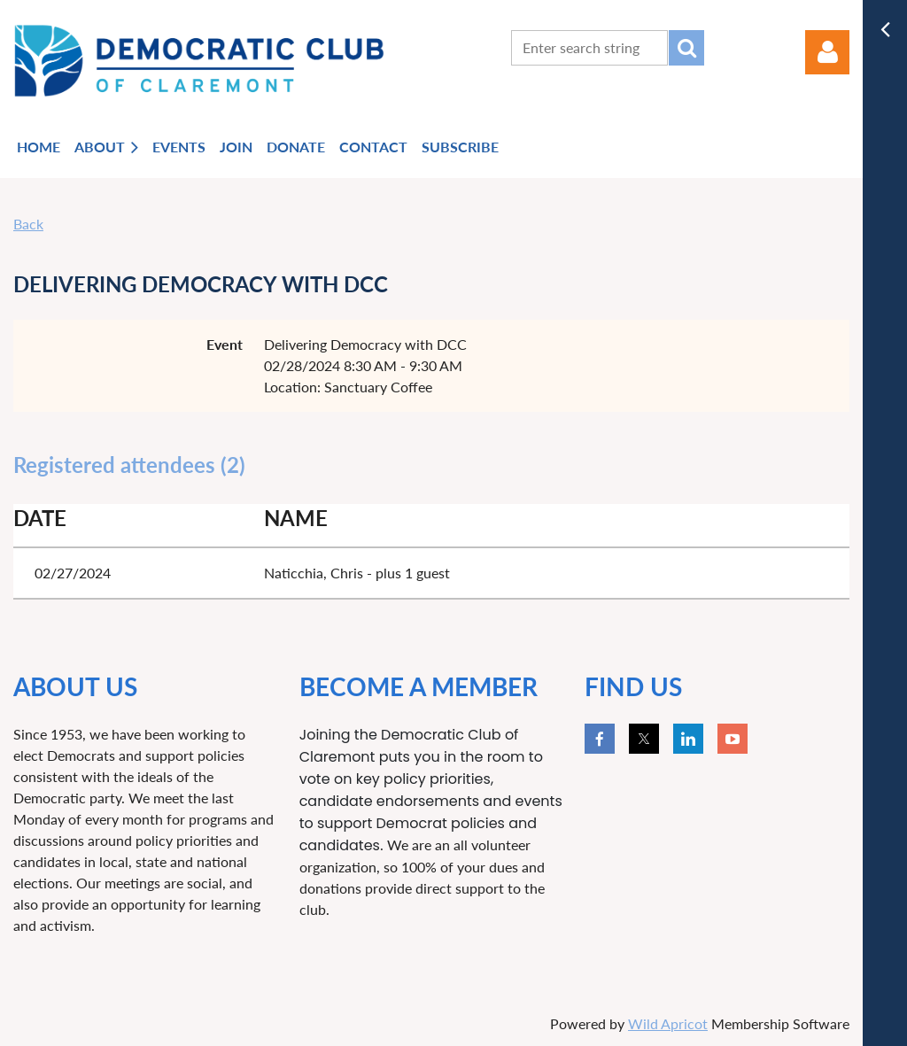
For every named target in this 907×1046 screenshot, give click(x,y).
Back (28, 223)
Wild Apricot (668, 1023)
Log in (827, 52)
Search (686, 48)
